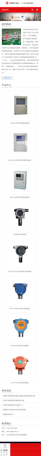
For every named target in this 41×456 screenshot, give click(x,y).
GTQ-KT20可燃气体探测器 (20, 346)
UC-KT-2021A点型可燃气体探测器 (19, 271)
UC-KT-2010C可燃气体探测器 (20, 308)
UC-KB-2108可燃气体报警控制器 (19, 160)
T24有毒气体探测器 (19, 234)
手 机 (1, 452)
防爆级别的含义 (8, 414)
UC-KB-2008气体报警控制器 (19, 123)
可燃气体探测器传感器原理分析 (13, 400)
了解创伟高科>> (7, 78)
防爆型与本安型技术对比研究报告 (14, 410)
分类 (3, 452)
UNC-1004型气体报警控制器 (19, 197)
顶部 (6, 452)
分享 (5, 445)
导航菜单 (5, 10)
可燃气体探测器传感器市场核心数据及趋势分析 (19, 396)
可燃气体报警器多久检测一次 (13, 405)
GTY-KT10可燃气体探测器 (20, 383)
